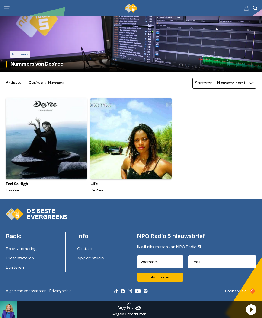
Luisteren (15, 267)
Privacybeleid (60, 291)
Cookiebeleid (235, 291)
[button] (251, 309)
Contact (85, 249)
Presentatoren (20, 258)
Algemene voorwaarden (26, 291)
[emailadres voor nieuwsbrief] (222, 261)
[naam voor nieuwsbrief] (160, 261)
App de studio (90, 258)
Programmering (21, 249)
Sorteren (203, 83)
